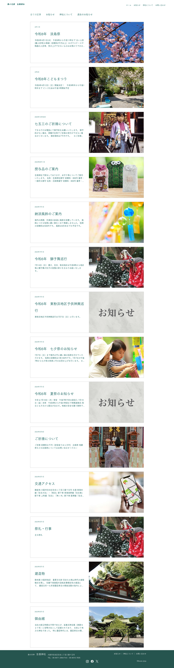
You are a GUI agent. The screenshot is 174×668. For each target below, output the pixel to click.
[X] (97, 661)
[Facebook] (92, 661)
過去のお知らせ (85, 14)
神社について (65, 14)
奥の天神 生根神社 (16, 4)
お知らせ (50, 14)
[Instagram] (87, 661)
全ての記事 (35, 14)
